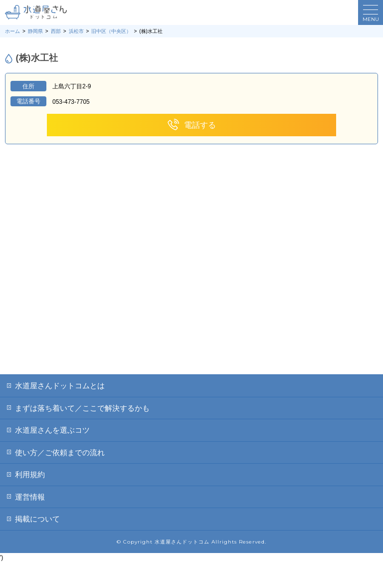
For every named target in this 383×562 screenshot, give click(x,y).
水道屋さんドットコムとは (60, 385)
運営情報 (30, 497)
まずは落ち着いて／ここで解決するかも (82, 408)
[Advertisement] (191, 299)
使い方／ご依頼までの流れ (60, 452)
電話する (191, 125)
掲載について (37, 519)
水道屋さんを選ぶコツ (52, 430)
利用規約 (30, 474)
